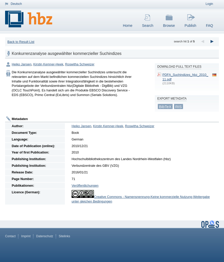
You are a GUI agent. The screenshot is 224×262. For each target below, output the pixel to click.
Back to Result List (20, 42)
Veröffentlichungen (85, 185)
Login (209, 4)
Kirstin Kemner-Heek (48, 64)
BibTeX (165, 106)
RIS (178, 106)
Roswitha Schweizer (79, 64)
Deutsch (16, 4)
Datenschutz (44, 236)
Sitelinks (64, 236)
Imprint (26, 236)
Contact (10, 236)
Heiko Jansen (22, 64)
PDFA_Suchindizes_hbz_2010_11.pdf (185, 77)
